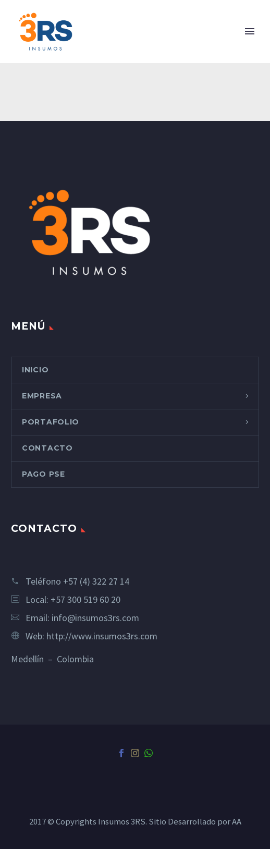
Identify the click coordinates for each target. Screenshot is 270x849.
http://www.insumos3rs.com (101, 636)
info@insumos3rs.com (95, 618)
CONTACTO (47, 448)
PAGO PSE (43, 474)
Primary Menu (249, 31)
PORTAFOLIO (50, 422)
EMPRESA (42, 396)
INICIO (35, 369)
